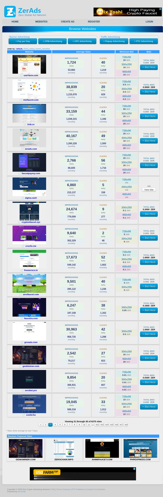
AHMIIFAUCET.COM (102, 458)
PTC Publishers (78, 489)
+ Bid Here (148, 67)
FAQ (53, 489)
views (31, 49)
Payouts (66, 489)
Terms (59, 489)
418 (126, 425)
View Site (148, 189)
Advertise (101, 489)
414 (106, 425)
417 (121, 425)
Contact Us (91, 489)
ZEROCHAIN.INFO (64, 458)
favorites (46, 49)
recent (38, 49)
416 (116, 425)
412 (97, 425)
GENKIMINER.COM (25, 458)
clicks (25, 49)
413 (102, 425)
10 (84, 425)
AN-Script (22, 491)
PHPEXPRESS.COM (140, 458)
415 (111, 425)
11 (89, 425)
